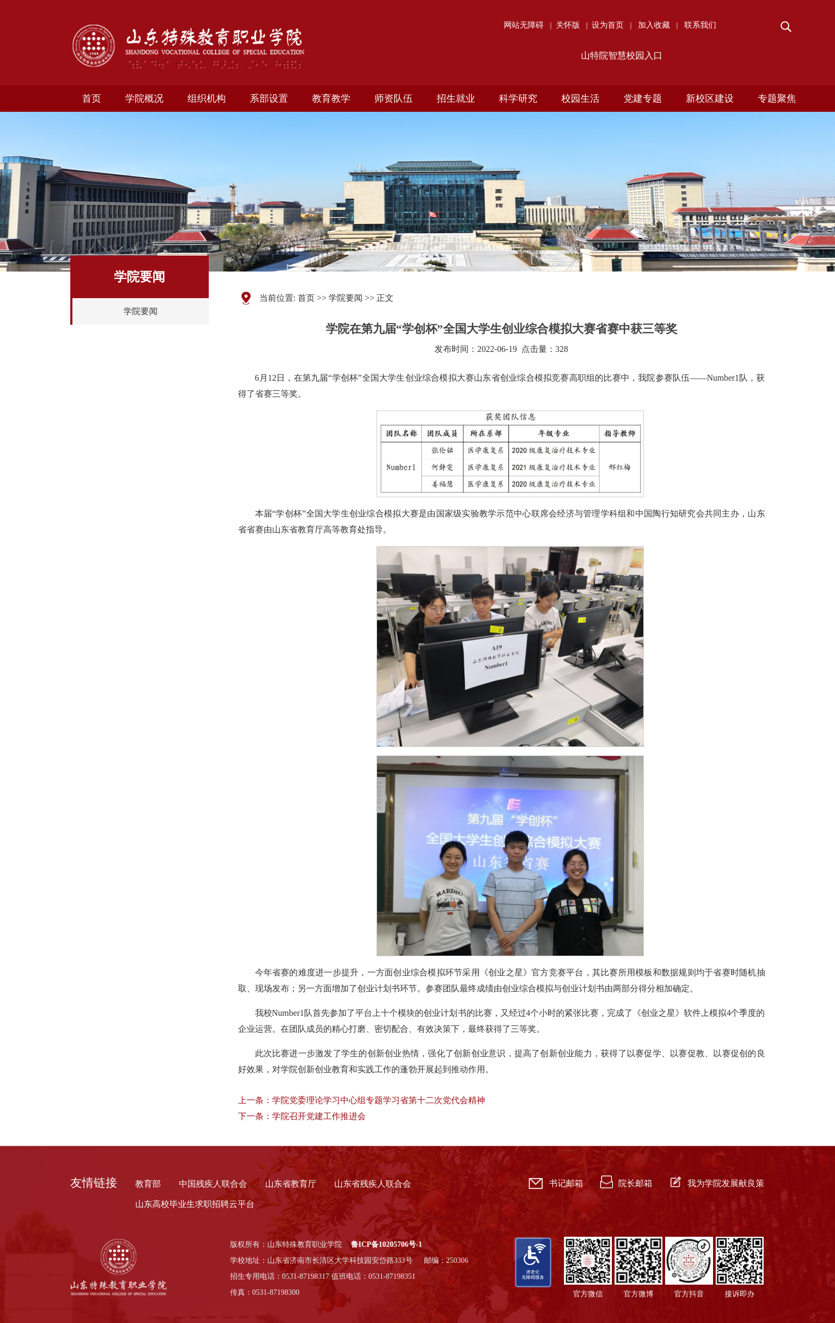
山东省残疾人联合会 (372, 1183)
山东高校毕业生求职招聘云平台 (195, 1204)
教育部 (148, 1183)
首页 (306, 297)
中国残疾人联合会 (213, 1183)
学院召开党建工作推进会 (319, 1116)
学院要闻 (141, 311)
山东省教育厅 (290, 1183)
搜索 (785, 27)
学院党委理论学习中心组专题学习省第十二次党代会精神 (378, 1100)
